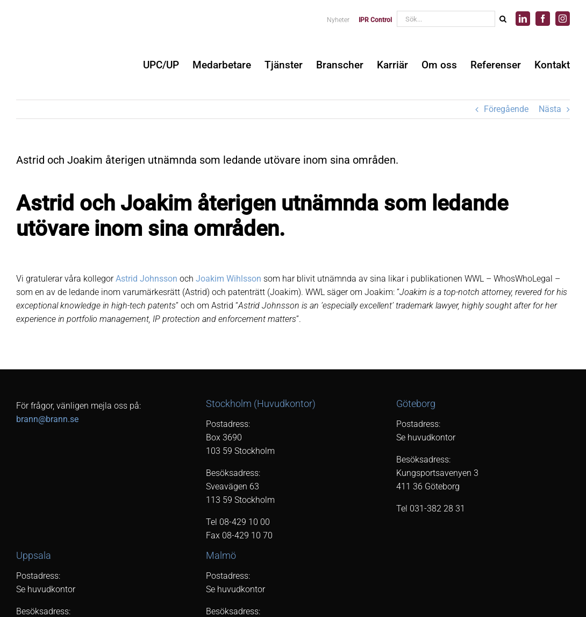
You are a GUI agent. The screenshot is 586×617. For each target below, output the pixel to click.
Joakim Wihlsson (228, 279)
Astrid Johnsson (146, 279)
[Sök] (502, 18)
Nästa (550, 109)
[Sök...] (446, 19)
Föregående (506, 109)
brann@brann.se (47, 419)
